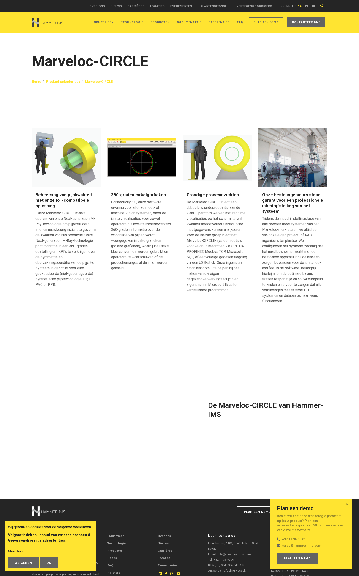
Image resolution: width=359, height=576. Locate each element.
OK (48, 563)
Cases (112, 558)
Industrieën (103, 22)
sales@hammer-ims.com (301, 546)
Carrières (136, 6)
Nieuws (116, 6)
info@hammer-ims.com (234, 554)
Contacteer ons (306, 22)
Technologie (132, 22)
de (288, 6)
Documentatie (189, 22)
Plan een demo (266, 22)
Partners (113, 572)
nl (300, 6)
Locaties (157, 6)
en (283, 6)
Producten (160, 22)
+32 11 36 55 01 (294, 539)
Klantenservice (214, 6)
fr (294, 6)
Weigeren (23, 563)
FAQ (240, 22)
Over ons (97, 6)
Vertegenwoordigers (254, 6)
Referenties (219, 22)
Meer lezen (17, 551)
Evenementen (181, 6)
